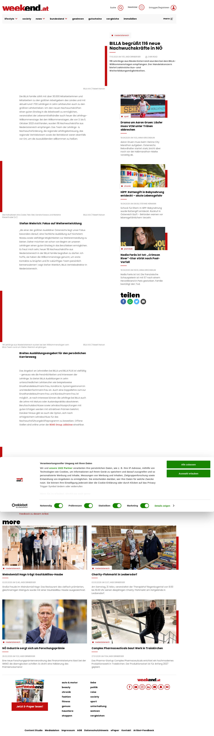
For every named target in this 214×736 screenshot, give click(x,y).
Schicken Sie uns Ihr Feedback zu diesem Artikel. (48, 513)
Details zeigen (162, 730)
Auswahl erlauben (188, 697)
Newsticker (136, 7)
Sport (126, 116)
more (168, 18)
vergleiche (112, 18)
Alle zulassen (188, 689)
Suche (116, 8)
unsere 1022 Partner (61, 692)
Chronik (127, 186)
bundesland (59, 18)
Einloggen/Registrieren (162, 8)
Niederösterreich (121, 35)
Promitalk (128, 249)
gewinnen (78, 18)
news (40, 18)
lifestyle (11, 18)
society (26, 18)
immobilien (130, 18)
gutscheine (95, 18)
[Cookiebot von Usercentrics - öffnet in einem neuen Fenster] (19, 730)
